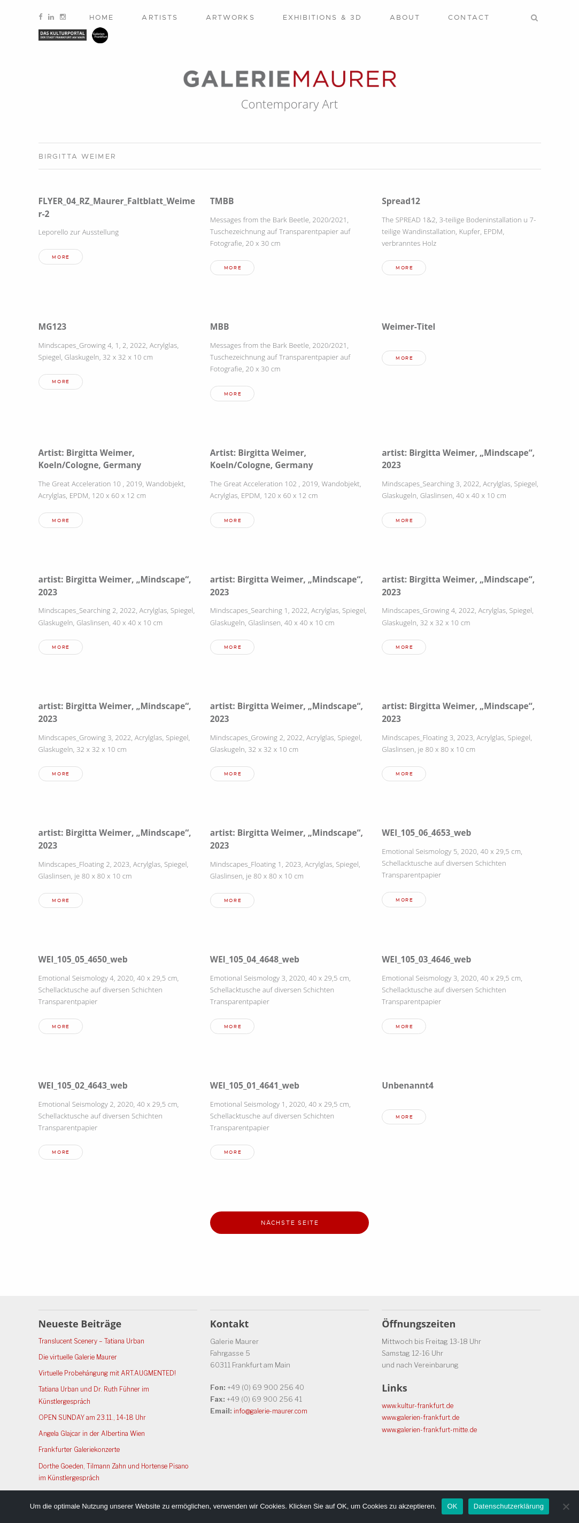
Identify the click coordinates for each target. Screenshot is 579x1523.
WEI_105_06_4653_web (430, 836)
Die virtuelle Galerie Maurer (83, 1358)
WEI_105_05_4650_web (87, 964)
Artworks (230, 17)
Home (101, 17)
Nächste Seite (290, 1230)
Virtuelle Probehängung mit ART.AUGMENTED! (114, 1374)
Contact (469, 17)
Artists (160, 17)
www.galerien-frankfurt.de (425, 1418)
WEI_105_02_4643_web (87, 1091)
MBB (220, 327)
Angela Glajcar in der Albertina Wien (97, 1433)
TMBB (223, 201)
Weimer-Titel (411, 327)
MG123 (54, 327)
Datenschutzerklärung (509, 1506)
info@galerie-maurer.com (275, 1412)
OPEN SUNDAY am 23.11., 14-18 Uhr (95, 1417)
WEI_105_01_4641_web (258, 1091)
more (63, 257)
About (405, 17)
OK (452, 1506)
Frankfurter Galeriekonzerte (84, 1450)
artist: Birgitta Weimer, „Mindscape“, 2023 (434, 460)
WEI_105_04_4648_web (258, 964)
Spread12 (402, 201)
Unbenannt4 (410, 1091)
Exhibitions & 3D (322, 17)
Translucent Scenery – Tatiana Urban (98, 1341)
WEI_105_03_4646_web (430, 964)
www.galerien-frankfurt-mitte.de (435, 1430)
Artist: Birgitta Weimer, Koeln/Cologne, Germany (94, 460)
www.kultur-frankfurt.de (421, 1406)
